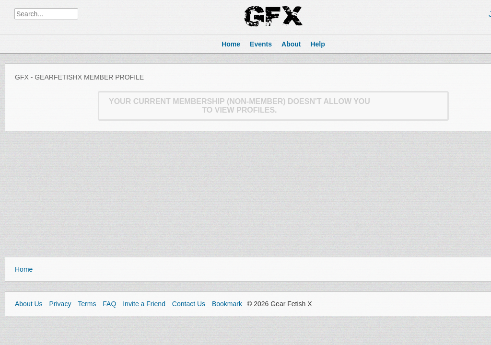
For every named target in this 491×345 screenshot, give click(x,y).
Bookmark (227, 304)
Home (24, 269)
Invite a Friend (144, 304)
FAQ (109, 304)
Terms (87, 304)
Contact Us (188, 304)
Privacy (60, 304)
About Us (29, 304)
